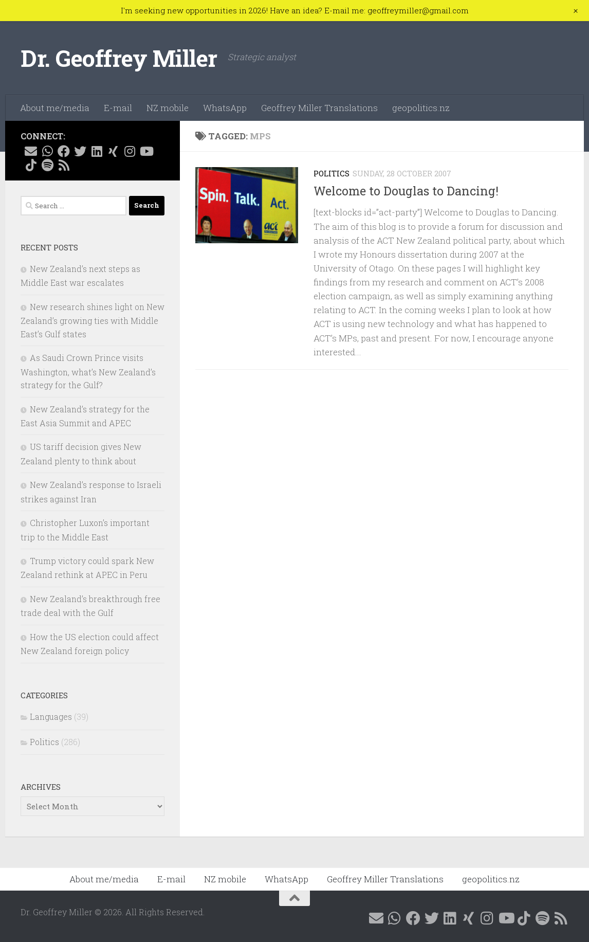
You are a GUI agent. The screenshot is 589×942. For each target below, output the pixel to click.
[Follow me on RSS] (64, 165)
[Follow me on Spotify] (47, 165)
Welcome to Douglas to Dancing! (406, 190)
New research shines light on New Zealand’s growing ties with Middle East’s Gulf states (92, 320)
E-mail (118, 108)
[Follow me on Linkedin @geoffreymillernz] (96, 151)
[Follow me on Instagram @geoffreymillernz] (129, 151)
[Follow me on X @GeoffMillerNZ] (80, 151)
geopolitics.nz (421, 108)
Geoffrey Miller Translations (319, 108)
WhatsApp (225, 108)
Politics (331, 173)
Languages (51, 716)
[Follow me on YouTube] (146, 151)
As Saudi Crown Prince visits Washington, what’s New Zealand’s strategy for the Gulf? (88, 371)
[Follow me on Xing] (113, 151)
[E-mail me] (31, 151)
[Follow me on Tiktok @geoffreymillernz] (31, 165)
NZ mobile (167, 108)
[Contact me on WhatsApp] (47, 151)
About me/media (54, 108)
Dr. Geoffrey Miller (119, 58)
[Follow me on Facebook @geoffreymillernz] (64, 151)
